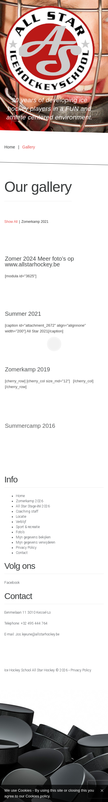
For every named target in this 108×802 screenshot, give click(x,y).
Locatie (21, 517)
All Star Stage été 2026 (33, 506)
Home (9, 147)
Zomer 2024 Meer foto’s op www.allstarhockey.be (39, 263)
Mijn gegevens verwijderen (35, 542)
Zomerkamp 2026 (29, 501)
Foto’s (20, 532)
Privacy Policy (26, 548)
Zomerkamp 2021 (34, 222)
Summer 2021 (23, 316)
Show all (11, 222)
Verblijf (21, 522)
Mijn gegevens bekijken (33, 537)
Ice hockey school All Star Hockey (29, 670)
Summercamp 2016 (30, 430)
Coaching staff (27, 511)
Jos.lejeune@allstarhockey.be (37, 634)
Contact (22, 553)
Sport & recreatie (28, 527)
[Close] (102, 790)
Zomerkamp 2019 (27, 372)
